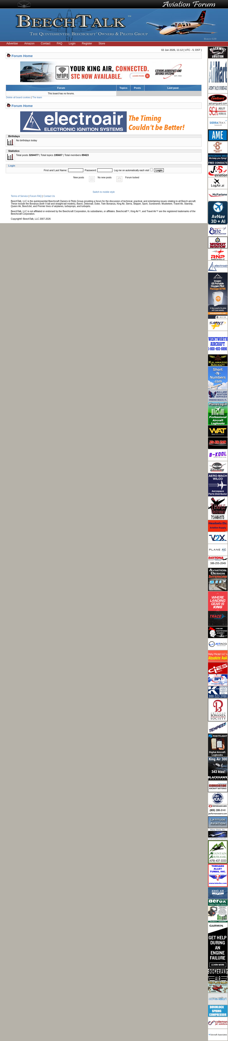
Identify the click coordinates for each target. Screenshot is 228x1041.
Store (102, 43)
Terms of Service (19, 196)
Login (72, 43)
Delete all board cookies (18, 97)
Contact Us (49, 196)
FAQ (59, 43)
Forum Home (22, 56)
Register (87, 43)
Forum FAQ (36, 196)
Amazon (29, 43)
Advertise (12, 43)
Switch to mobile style (104, 192)
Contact (45, 43)
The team (37, 97)
